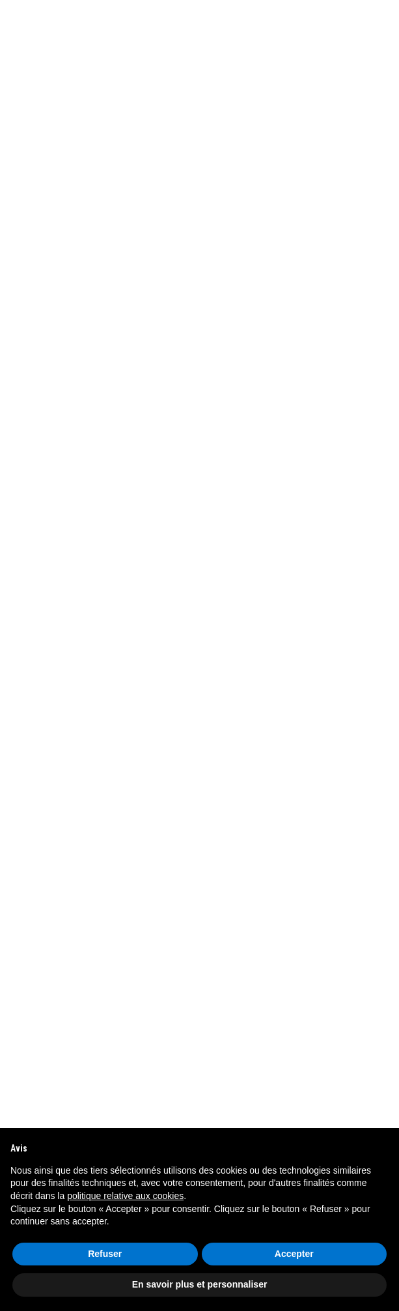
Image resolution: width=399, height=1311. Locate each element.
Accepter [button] (294, 1254)
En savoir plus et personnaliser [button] (200, 1284)
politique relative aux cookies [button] (125, 1196)
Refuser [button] (105, 1254)
